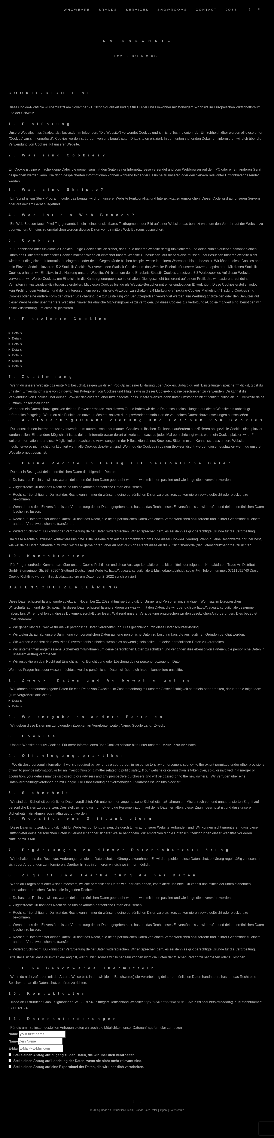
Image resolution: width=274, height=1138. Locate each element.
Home (119, 55)
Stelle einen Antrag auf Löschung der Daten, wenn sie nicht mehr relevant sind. (75, 1060)
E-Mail (14, 1048)
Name (37, 1033)
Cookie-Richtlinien (174, 744)
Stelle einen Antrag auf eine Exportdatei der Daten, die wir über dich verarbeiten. (76, 1066)
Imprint (163, 1109)
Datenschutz (177, 1109)
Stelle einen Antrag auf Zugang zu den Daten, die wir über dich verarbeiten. (72, 1054)
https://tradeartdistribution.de (55, 132)
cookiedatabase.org (65, 576)
